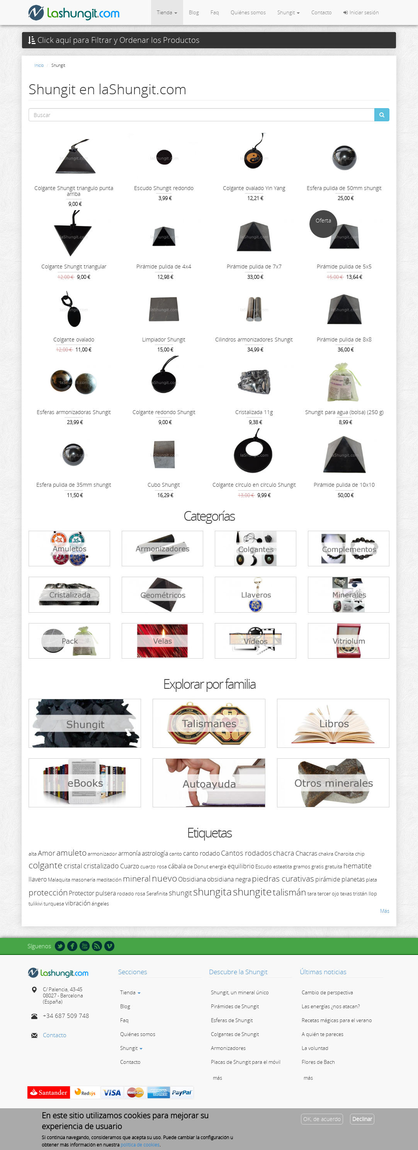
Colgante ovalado (73, 339)
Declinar (362, 1121)
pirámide (327, 879)
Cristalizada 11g (254, 412)
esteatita (282, 866)
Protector (81, 893)
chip (360, 853)
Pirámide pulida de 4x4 (163, 266)
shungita (212, 892)
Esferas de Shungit (232, 1020)
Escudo (263, 866)
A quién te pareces (322, 1034)
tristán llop (365, 893)
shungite (252, 892)
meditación (109, 879)
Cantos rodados (246, 853)
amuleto (71, 852)
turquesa (54, 903)
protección (48, 892)
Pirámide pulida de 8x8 (344, 339)
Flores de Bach (318, 1061)
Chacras (306, 853)
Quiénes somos (248, 12)
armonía (129, 853)
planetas (353, 879)
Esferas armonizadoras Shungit (74, 412)
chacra (283, 853)
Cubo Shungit (164, 484)
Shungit (288, 12)
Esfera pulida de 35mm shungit (73, 484)
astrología (155, 853)
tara (312, 893)
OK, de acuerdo (322, 1121)
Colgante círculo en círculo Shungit (254, 484)
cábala (177, 866)
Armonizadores (228, 1048)
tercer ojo (328, 893)
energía (217, 866)
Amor (46, 853)
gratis (317, 866)
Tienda (167, 12)
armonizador (102, 853)
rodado (125, 893)
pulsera (105, 893)
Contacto (321, 12)
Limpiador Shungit (163, 339)
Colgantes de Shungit (235, 1034)
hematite (357, 865)
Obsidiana (192, 879)
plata (371, 879)
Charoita (344, 853)
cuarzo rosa (153, 866)
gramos (301, 866)
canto (175, 853)
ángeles (100, 903)
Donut (201, 866)
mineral (137, 878)
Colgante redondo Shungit (164, 412)
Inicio (39, 65)
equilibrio (241, 866)
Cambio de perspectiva (327, 992)
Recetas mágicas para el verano (337, 1020)
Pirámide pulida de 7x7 (254, 266)
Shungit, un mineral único (240, 992)
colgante (46, 865)
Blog (194, 12)
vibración (77, 903)
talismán (289, 892)
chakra (325, 853)
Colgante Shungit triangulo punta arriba (73, 190)
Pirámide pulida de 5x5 (344, 266)
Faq (215, 12)
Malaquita (59, 879)
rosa (140, 893)
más (217, 1077)
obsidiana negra (229, 879)
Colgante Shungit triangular (73, 266)
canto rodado (201, 853)
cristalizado (101, 865)
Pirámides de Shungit (235, 1006)
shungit (180, 892)
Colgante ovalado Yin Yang (254, 188)
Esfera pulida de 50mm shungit (344, 188)
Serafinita (157, 893)
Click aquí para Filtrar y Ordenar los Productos (113, 40)
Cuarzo (129, 866)
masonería (83, 879)
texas (346, 893)
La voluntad (315, 1048)
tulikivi (35, 903)
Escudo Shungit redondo (164, 188)
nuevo (164, 878)
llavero (38, 879)
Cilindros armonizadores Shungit (254, 339)
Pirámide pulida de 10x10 (344, 484)
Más (384, 910)
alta (33, 853)
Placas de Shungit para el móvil (245, 1061)
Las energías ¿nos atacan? (331, 1006)
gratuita (333, 866)
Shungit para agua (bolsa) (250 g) (344, 412)
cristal (73, 865)
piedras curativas (283, 878)
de (190, 866)
